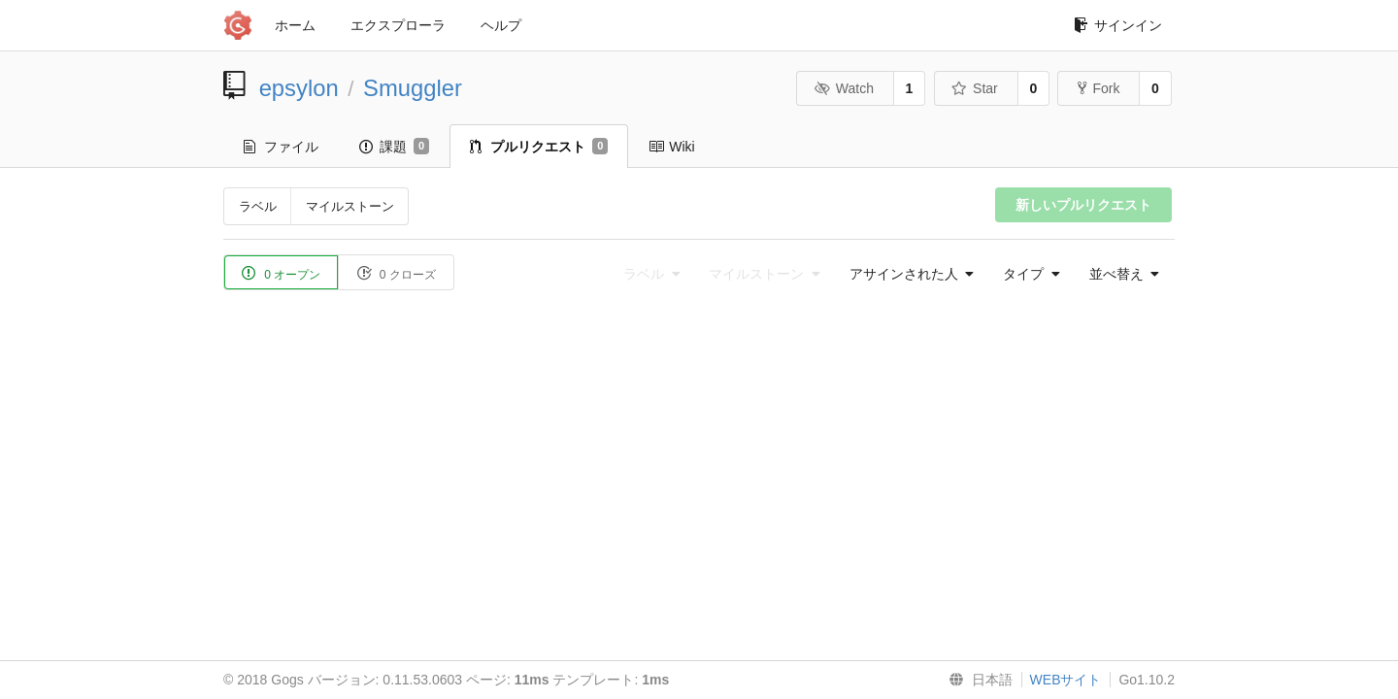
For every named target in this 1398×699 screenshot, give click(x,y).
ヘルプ (501, 25)
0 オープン (281, 273)
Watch (844, 88)
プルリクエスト (539, 146)
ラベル (258, 206)
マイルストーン (350, 206)
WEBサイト (1066, 679)
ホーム (295, 25)
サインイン (1118, 25)
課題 (394, 146)
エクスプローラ (398, 25)
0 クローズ (395, 273)
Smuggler (412, 88)
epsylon (299, 88)
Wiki (671, 146)
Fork (1098, 88)
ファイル (281, 146)
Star (974, 88)
